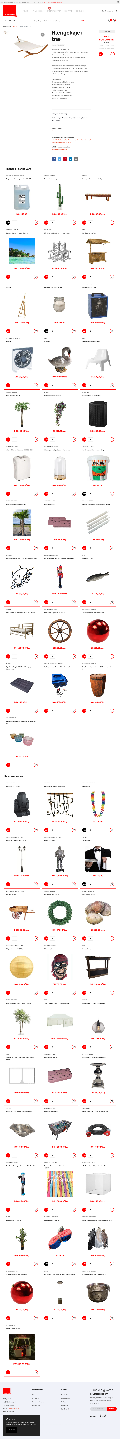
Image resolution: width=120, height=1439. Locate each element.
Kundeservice (65, 1409)
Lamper (84, 1000)
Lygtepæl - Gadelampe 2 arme (16, 840)
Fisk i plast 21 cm (87, 558)
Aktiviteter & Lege (88, 446)
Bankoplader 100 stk (51, 1057)
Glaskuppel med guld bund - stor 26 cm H (57, 450)
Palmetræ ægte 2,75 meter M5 (16, 504)
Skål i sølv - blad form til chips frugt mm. (19, 1111)
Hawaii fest (72, 140)
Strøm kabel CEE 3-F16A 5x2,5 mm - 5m (95, 1111)
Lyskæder (9, 555)
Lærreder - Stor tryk (13, 229)
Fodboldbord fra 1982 (51, 1111)
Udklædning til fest (88, 783)
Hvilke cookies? (31, 1424)
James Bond (64, 140)
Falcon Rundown (39, 1432)
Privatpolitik (36, 1405)
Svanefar (47, 341)
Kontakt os (80, 11)
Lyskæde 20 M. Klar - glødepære (54, 786)
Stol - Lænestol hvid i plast (91, 341)
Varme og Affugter (88, 284)
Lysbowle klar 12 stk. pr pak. (53, 287)
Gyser (79, 140)
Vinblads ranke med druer (52, 396)
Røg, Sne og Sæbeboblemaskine (15, 175)
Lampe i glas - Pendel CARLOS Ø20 (93, 1003)
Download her (56, 131)
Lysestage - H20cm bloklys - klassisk (94, 1057)
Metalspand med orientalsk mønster (94, 1274)
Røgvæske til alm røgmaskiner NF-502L (19, 179)
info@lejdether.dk (13, 1408)
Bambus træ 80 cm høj (13, 1220)
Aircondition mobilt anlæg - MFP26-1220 (19, 450)
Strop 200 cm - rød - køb (52, 1220)
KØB (8, 222)
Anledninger (38, 11)
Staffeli (8, 287)
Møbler (15, 26)
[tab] (6, 32)
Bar (83, 229)
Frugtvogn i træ (11, 895)
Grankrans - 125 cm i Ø (51, 895)
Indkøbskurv (65, 1402)
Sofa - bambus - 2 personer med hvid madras (20, 612)
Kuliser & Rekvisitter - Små (14, 837)
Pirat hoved (48, 949)
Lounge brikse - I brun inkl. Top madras (94, 179)
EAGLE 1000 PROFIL (13, 786)
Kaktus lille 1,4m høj (50, 179)
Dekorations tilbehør (51, 446)
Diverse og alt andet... (13, 338)
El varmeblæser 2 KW (89, 287)
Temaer (26, 11)
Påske (58, 140)
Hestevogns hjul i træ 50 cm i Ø (54, 612)
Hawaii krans (86, 786)
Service (8, 1108)
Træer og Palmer (49, 175)
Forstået (12, 1430)
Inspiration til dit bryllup (59, 150)
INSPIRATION (68, 11)
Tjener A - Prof (87, 840)
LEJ (101, 54)
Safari (54, 140)
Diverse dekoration (12, 284)
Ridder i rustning (49, 840)
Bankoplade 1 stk (49, 504)
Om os (34, 1395)
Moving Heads (10, 783)
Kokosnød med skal (88, 895)
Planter (46, 392)
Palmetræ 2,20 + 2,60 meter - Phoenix (18, 1003)
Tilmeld (112, 1408)
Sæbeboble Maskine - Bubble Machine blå (57, 667)
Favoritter (64, 1405)
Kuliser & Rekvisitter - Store (15, 891)
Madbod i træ (86, 949)
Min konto (64, 1395)
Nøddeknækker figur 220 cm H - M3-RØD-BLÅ (59, 558)
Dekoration (7, 26)
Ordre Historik (65, 1398)
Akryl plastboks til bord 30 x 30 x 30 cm (95, 1166)
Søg (82, 21)
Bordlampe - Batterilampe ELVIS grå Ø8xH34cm (59, 1274)
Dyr (45, 338)
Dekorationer (10, 1325)
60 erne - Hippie (65, 143)
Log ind (114, 11)
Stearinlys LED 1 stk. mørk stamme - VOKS (96, 504)
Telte (46, 1000)
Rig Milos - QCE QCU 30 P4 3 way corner (57, 233)
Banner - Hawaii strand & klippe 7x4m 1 (18, 233)
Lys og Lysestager (87, 501)
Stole (84, 338)
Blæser (8, 341)
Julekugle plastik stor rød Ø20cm (93, 612)
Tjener (84, 837)
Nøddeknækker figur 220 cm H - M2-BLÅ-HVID (21, 1166)
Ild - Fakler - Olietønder (51, 284)
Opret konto (106, 11)
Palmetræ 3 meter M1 (13, 396)
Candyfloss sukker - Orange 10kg (93, 450)
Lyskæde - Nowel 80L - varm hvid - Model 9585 (21, 558)
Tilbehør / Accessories (51, 1217)
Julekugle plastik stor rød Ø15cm (16, 1274)
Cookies (10, 1419)
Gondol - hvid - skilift (13, 1328)
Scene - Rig (47, 229)
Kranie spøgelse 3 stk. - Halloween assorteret (97, 1220)
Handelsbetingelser (38, 1402)
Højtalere (85, 392)
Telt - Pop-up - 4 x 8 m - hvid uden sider (57, 1003)
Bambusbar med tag (89, 233)
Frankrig (83, 140)
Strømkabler (86, 1108)
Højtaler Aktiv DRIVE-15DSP (91, 396)
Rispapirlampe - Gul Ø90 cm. (15, 949)
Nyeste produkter (54, 11)
